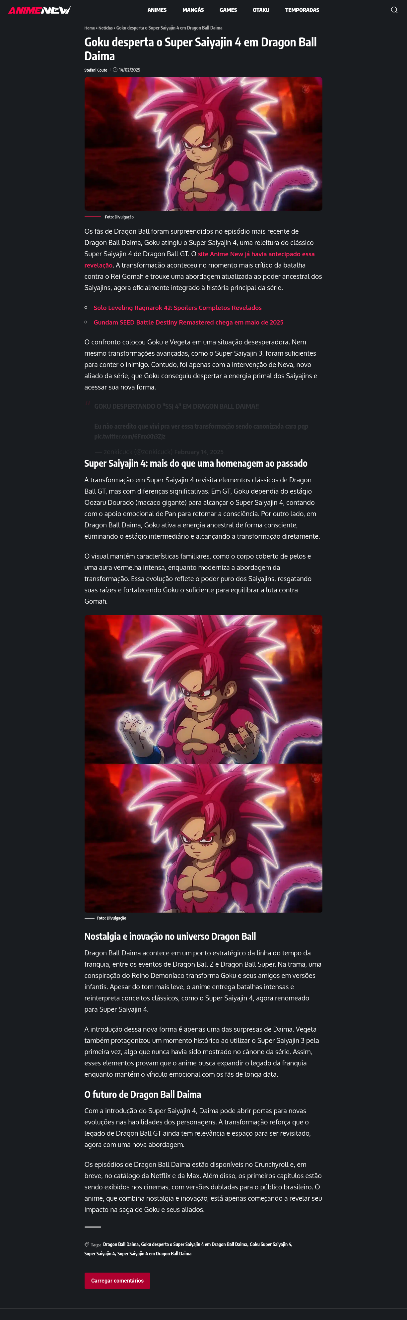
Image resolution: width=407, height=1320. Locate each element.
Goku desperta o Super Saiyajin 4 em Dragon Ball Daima (194, 1255)
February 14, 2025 (201, 462)
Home (90, 27)
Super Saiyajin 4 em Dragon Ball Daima (154, 1264)
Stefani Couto (97, 69)
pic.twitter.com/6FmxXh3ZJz (133, 447)
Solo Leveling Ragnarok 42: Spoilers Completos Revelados (185, 318)
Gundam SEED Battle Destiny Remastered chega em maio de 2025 (197, 333)
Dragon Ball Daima (121, 1255)
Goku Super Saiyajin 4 (270, 1255)
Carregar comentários (117, 1292)
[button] (394, 10)
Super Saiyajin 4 (100, 1264)
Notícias (107, 27)
